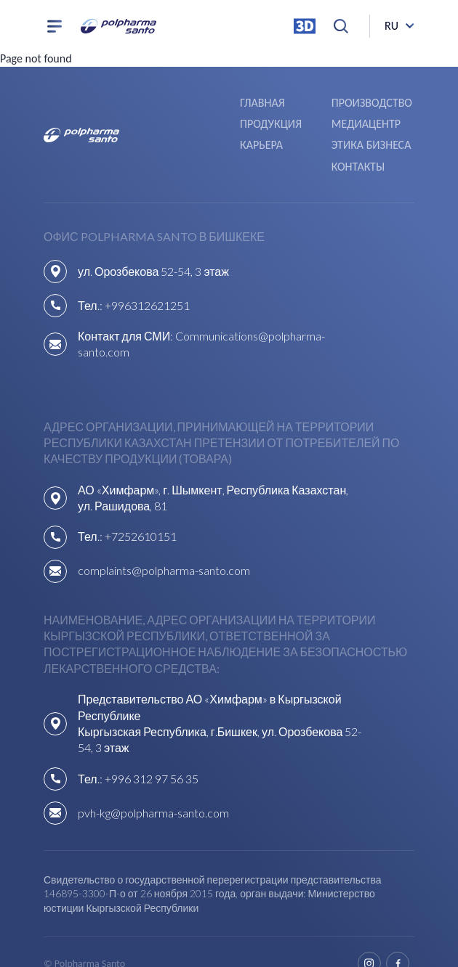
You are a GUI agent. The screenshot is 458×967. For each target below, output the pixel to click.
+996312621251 (147, 282)
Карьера (262, 123)
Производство (281, 103)
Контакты (358, 144)
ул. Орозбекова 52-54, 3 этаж (153, 248)
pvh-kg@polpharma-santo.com (153, 789)
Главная (171, 103)
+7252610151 (141, 514)
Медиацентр (183, 123)
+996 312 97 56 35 (151, 755)
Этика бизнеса (371, 123)
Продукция (362, 103)
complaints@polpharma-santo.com (164, 548)
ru (391, 26)
